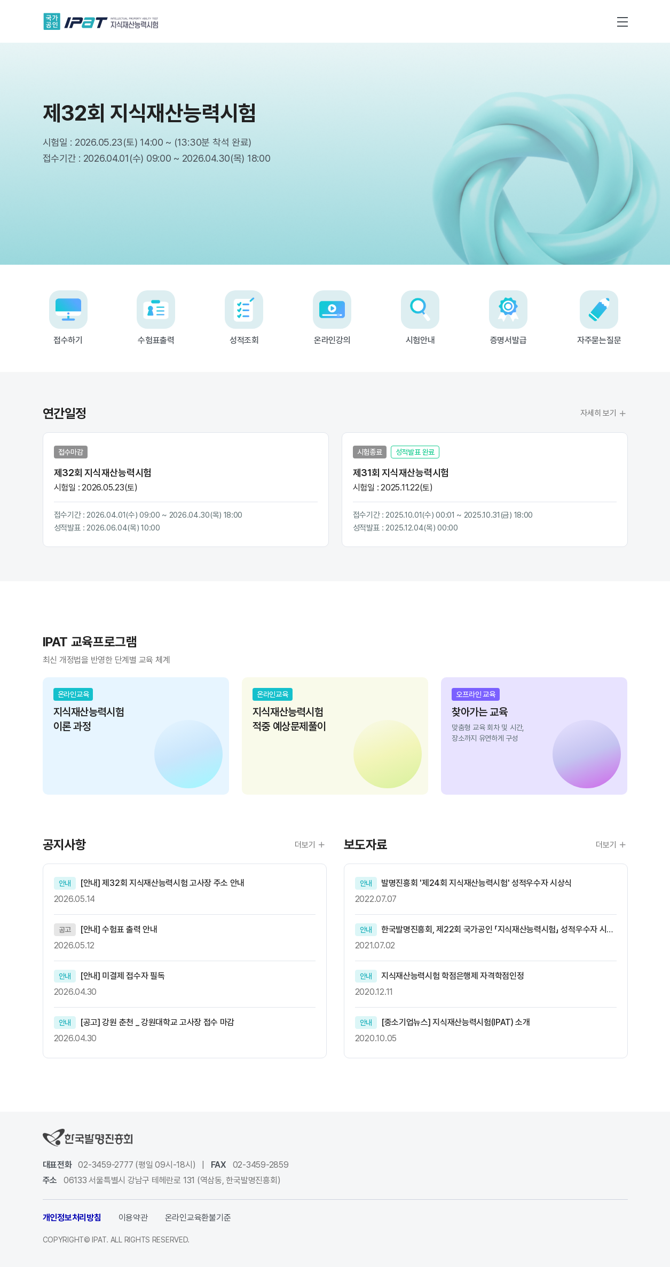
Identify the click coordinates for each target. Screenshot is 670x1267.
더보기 (310, 845)
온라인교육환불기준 (198, 1218)
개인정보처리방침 (72, 1218)
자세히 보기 (603, 414)
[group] (136, 736)
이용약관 (133, 1218)
